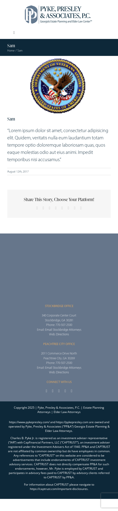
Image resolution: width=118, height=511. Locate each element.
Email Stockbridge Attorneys (63, 329)
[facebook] (46, 391)
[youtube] (65, 391)
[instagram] (59, 391)
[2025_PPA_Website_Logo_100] (59, 5)
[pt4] (59, 86)
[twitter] (52, 391)
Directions (62, 334)
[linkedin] (71, 391)
